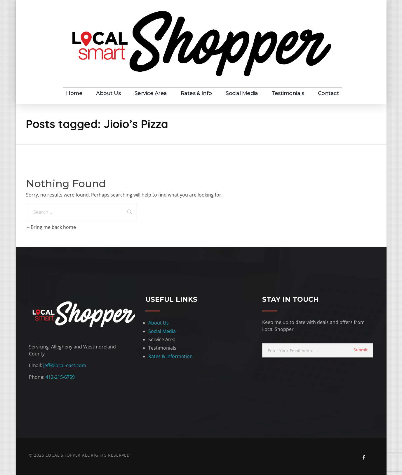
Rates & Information (170, 356)
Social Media (162, 331)
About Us (158, 323)
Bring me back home (51, 227)
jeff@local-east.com (64, 365)
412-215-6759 (60, 377)
